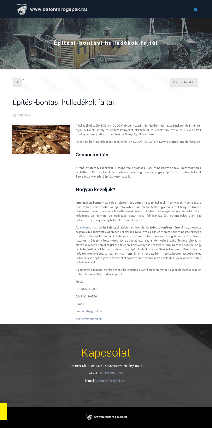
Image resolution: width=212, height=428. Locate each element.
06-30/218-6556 (111, 373)
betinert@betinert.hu (89, 319)
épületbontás (88, 227)
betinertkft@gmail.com (90, 311)
